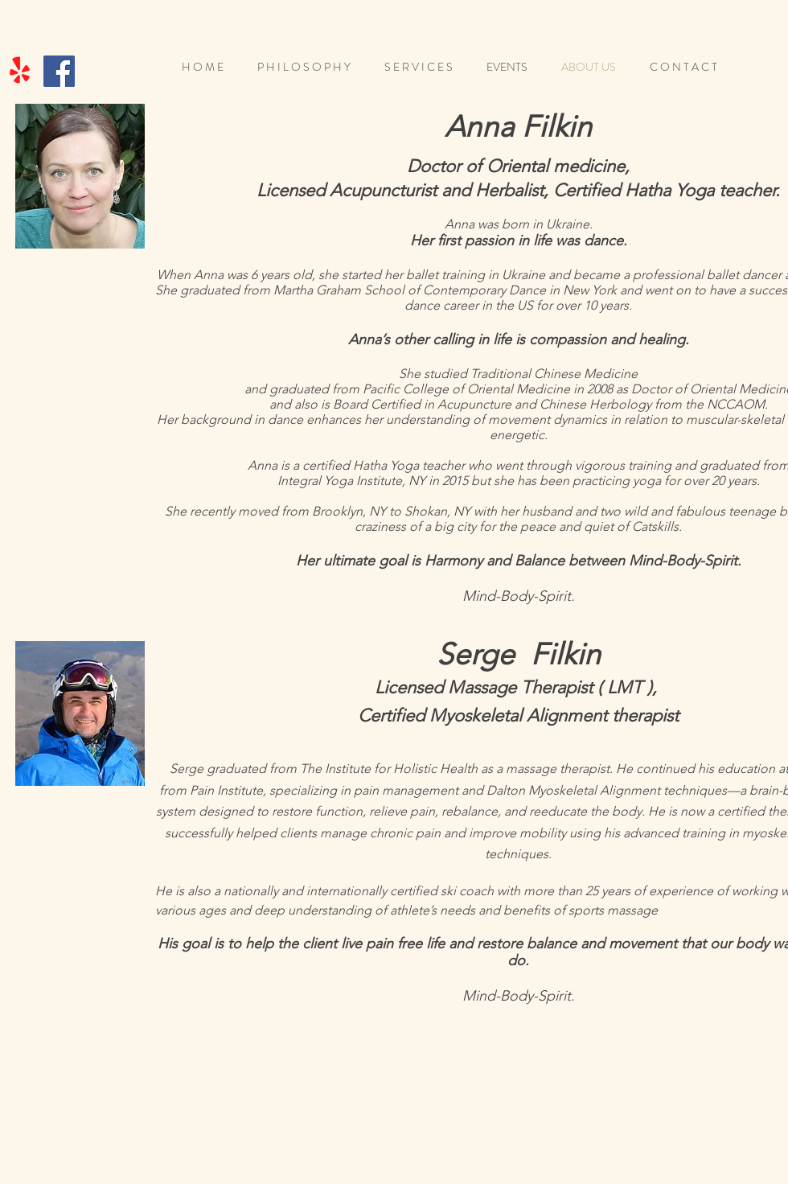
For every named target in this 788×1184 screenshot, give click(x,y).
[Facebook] (59, 71)
